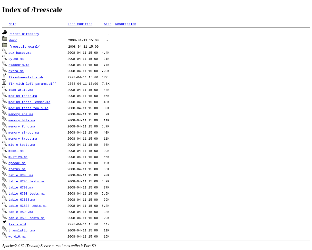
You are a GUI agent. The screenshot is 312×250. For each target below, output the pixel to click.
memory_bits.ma (22, 120)
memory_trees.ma (23, 138)
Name (12, 23)
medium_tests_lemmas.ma (29, 102)
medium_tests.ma (23, 96)
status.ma (17, 169)
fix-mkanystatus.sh (26, 77)
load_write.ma (21, 89)
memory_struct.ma (24, 132)
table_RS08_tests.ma (27, 218)
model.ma (16, 150)
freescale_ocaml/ (24, 46)
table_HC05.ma (21, 175)
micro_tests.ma (22, 144)
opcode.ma (17, 163)
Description (125, 23)
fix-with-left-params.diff (32, 83)
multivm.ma (18, 157)
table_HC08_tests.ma (27, 193)
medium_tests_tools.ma (29, 108)
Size (107, 23)
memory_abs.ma (21, 114)
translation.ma (22, 230)
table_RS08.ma (21, 211)
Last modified (80, 23)
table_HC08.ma (21, 187)
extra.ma (16, 71)
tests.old (17, 224)
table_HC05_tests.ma (27, 181)
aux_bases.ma (20, 52)
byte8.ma (16, 58)
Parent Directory (24, 33)
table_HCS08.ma (22, 199)
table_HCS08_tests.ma (28, 205)
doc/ (13, 40)
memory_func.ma (22, 126)
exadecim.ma (19, 64)
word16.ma (17, 236)
